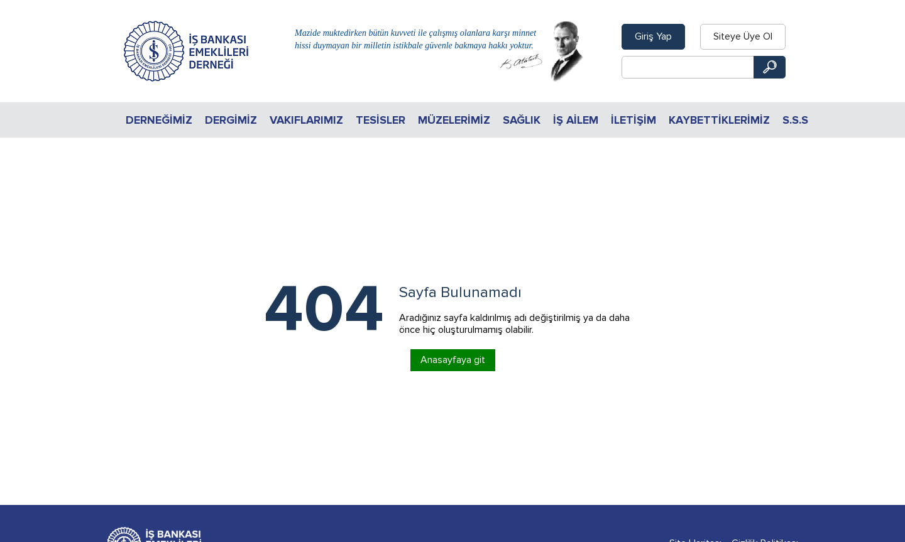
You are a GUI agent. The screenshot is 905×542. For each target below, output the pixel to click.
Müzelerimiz (454, 120)
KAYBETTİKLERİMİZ (719, 120)
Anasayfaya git (452, 360)
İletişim (633, 120)
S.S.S (795, 120)
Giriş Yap (653, 36)
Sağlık (521, 120)
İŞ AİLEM (575, 120)
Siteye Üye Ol (742, 36)
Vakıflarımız (306, 120)
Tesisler (380, 120)
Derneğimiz (159, 120)
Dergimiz (231, 120)
